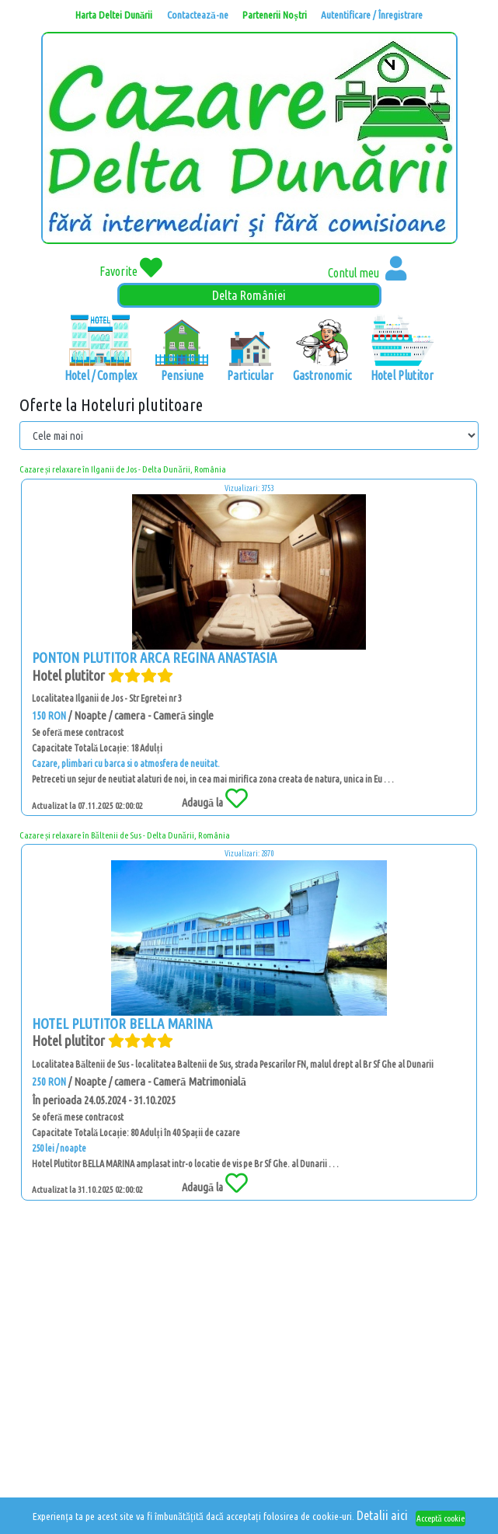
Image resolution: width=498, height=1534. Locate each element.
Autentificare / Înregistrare (372, 15)
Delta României (249, 295)
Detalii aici (382, 1515)
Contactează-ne (197, 15)
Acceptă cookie (440, 1518)
